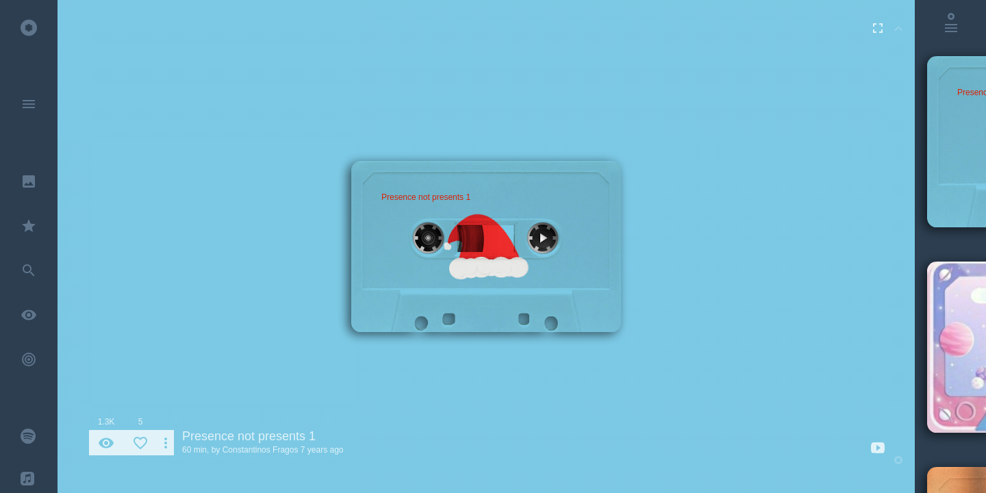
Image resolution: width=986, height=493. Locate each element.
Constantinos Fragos (261, 450)
